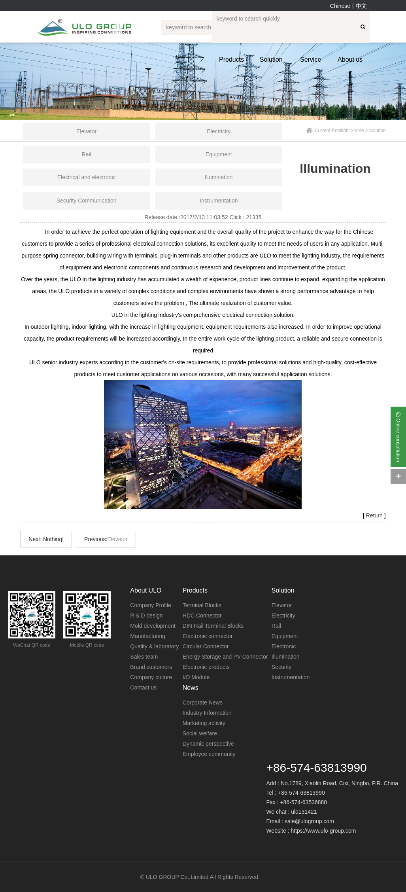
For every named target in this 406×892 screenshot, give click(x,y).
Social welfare (200, 733)
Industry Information (207, 713)
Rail (276, 626)
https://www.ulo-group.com (323, 831)
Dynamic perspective (208, 743)
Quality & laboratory (154, 646)
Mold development (152, 626)
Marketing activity (204, 723)
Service (310, 59)
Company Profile (150, 605)
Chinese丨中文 (348, 6)
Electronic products (206, 667)
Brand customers (151, 667)
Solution (271, 59)
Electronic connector (208, 636)
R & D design (146, 615)
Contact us (143, 687)
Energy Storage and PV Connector (225, 656)
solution (377, 130)
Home (357, 130)
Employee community (209, 754)
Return (374, 515)
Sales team (144, 656)
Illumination (286, 656)
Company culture (151, 677)
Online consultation (398, 437)
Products (231, 59)
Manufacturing (147, 636)
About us (350, 59)
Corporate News (203, 702)
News (190, 687)
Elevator (117, 539)
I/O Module (196, 677)
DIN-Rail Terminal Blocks (213, 626)
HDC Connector (202, 615)
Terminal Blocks (202, 605)
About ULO (145, 590)
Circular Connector (206, 646)
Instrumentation (291, 677)
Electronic (284, 646)
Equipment (285, 636)
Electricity (283, 615)
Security (282, 667)
